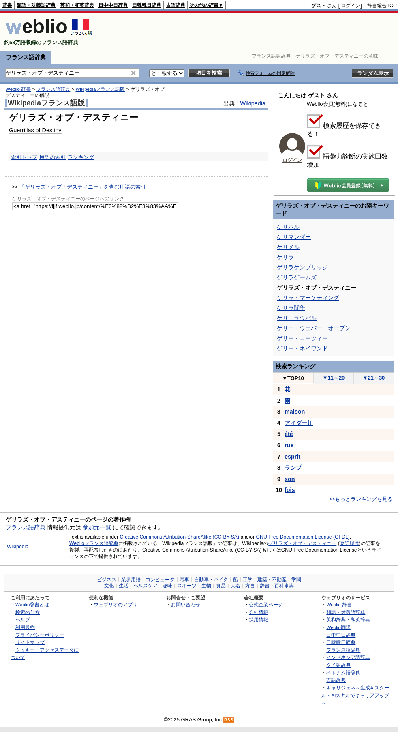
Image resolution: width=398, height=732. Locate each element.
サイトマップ (30, 642)
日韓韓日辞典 (146, 5)
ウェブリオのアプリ (115, 604)
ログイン (350, 6)
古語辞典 (175, 5)
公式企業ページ (266, 604)
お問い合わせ (185, 604)
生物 (206, 585)
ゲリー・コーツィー (302, 338)
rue (289, 445)
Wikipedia (252, 103)
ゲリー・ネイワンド (302, 348)
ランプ (293, 467)
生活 (123, 585)
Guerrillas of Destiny (35, 130)
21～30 (374, 378)
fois (290, 490)
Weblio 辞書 (18, 89)
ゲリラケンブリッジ (302, 267)
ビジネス (106, 579)
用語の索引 (52, 157)
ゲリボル (288, 226)
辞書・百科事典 (277, 585)
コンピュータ (160, 579)
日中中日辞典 (113, 5)
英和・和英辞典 (77, 5)
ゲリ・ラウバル (297, 318)
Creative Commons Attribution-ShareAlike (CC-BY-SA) (179, 537)
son (290, 479)
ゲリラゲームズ (297, 277)
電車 (184, 579)
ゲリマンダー (294, 237)
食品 (221, 585)
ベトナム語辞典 (343, 672)
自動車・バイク (211, 579)
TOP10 (293, 378)
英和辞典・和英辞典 (348, 619)
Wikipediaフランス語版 (100, 89)
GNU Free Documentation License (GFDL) (303, 537)
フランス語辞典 (26, 57)
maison (295, 411)
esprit (292, 456)
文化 (109, 585)
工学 (247, 579)
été (289, 434)
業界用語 (131, 579)
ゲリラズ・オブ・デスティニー (302, 543)
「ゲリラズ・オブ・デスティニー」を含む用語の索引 (82, 187)
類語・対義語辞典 (36, 5)
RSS (229, 720)
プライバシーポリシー (39, 635)
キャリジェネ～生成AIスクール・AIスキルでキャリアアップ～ (355, 695)
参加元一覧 (97, 527)
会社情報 (258, 612)
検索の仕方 (27, 612)
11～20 (334, 378)
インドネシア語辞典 (348, 657)
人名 (235, 585)
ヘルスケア (145, 585)
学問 (296, 579)
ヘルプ (22, 619)
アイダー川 (299, 423)
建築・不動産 (272, 579)
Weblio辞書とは (32, 604)
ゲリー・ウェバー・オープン (314, 328)
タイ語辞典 (338, 665)
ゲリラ (285, 257)
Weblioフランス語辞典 (93, 543)
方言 (250, 585)
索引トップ (24, 157)
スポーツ (187, 585)
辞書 (7, 5)
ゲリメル (288, 247)
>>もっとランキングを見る (361, 499)
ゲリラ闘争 (291, 308)
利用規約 (25, 627)
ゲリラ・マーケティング (308, 297)
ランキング (81, 157)
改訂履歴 (349, 543)
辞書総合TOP (382, 6)
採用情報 (258, 619)
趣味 (167, 585)
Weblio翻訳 (338, 627)
